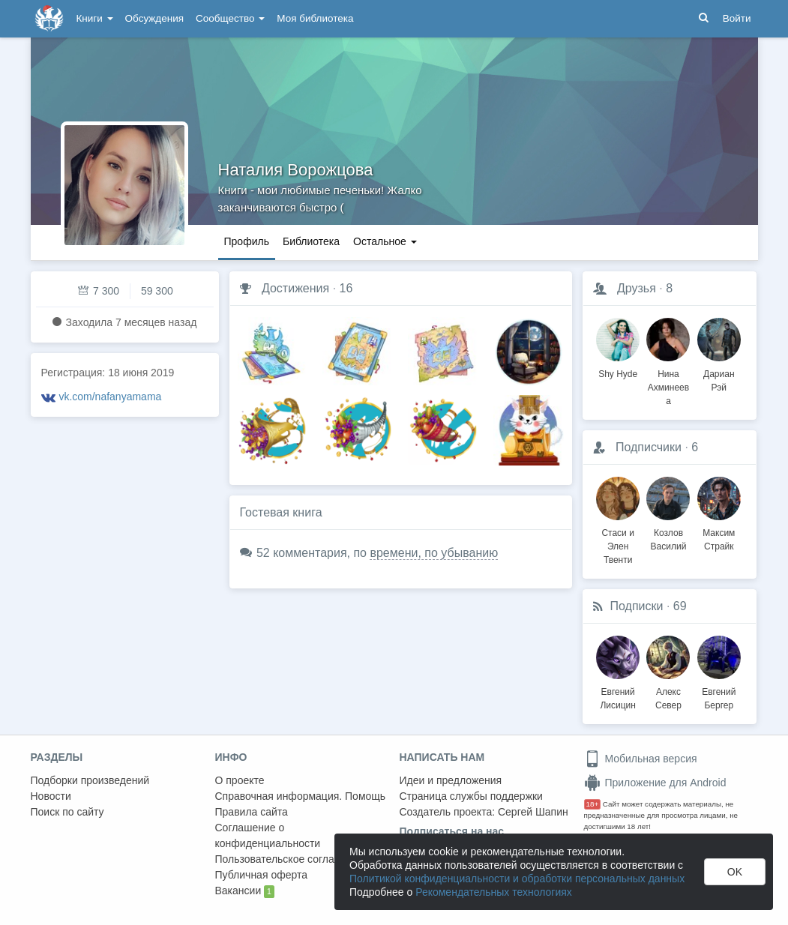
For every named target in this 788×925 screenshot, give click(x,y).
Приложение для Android (655, 782)
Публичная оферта (261, 875)
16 (346, 288)
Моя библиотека (315, 18)
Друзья (636, 288)
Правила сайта (251, 812)
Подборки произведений (90, 780)
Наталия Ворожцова (295, 169)
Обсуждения (154, 18)
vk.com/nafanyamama (109, 397)
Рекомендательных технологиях (493, 892)
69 (680, 606)
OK (734, 872)
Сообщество (230, 18)
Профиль (246, 241)
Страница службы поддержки (471, 796)
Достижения (295, 288)
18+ (592, 804)
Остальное (385, 241)
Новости (51, 796)
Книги (94, 18)
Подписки (637, 606)
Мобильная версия (640, 758)
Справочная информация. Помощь (300, 796)
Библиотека (311, 241)
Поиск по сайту (67, 812)
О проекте (240, 780)
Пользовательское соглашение (291, 859)
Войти (737, 18)
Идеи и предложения (451, 780)
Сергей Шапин (533, 812)
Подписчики (649, 447)
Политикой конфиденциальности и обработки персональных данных (517, 879)
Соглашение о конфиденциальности (268, 835)
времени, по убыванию (434, 552)
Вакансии (244, 891)
